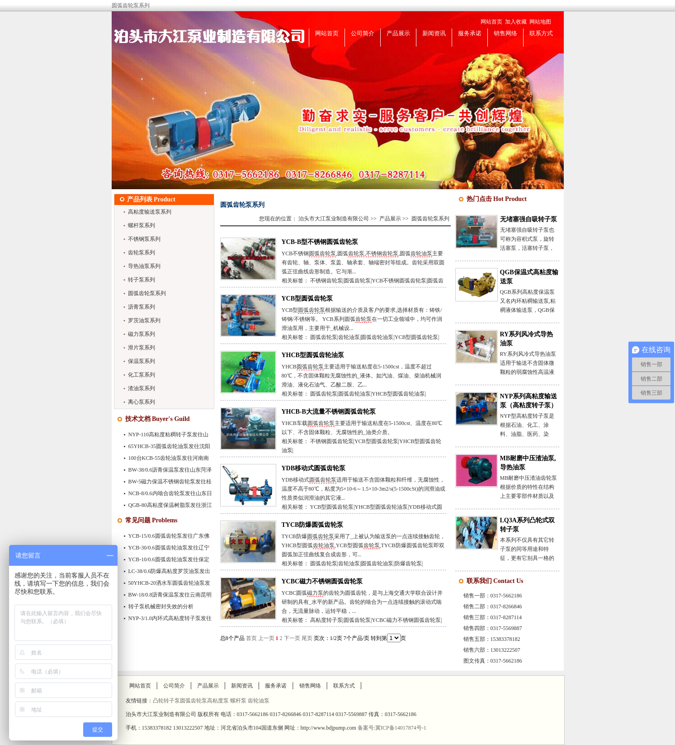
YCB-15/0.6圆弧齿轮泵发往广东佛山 (163, 538)
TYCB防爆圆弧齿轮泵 (313, 524)
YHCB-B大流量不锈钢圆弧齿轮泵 (329, 411)
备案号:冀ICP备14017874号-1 (392, 728)
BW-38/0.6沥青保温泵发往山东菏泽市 (165, 472)
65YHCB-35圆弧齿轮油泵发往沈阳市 (164, 448)
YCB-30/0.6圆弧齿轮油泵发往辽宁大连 (163, 549)
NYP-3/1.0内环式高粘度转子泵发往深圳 (165, 620)
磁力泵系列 (141, 334)
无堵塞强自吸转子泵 (528, 219)
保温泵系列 (141, 361)
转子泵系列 (141, 280)
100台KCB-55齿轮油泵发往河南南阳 (163, 460)
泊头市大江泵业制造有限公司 (333, 218)
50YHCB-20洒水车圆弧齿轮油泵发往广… (164, 585)
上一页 (266, 638)
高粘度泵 (218, 700)
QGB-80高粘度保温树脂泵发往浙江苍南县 (165, 507)
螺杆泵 (239, 700)
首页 (251, 638)
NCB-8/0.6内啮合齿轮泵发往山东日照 (165, 495)
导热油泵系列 (144, 266)
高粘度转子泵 (326, 620)
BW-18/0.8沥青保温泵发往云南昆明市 (165, 597)
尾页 (307, 638)
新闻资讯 (434, 33)
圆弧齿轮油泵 (377, 337)
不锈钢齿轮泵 (382, 253)
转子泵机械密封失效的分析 (161, 606)
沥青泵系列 (141, 307)
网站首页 (491, 22)
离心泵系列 (141, 402)
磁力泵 (315, 593)
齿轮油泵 (421, 253)
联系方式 (541, 33)
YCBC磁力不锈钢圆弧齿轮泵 (322, 581)
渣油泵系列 (141, 388)
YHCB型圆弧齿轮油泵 (313, 355)
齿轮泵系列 (141, 252)
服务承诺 (469, 33)
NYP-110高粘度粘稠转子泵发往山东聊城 (163, 436)
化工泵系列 (141, 375)
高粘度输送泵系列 (149, 212)
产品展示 (398, 33)
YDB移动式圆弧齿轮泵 (314, 468)
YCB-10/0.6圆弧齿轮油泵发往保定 (168, 559)
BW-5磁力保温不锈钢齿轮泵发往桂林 (165, 483)
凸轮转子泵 (166, 700)
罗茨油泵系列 (144, 320)
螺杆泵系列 (141, 225)
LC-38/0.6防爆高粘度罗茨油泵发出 (169, 571)
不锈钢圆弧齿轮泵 (332, 441)
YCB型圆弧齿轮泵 (307, 298)
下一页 (292, 638)
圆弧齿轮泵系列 (147, 293)
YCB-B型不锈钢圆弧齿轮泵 (320, 242)
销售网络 (505, 33)
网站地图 (540, 22)
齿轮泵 (356, 253)
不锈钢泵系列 (144, 239)
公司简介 (362, 33)
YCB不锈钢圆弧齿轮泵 (399, 280)
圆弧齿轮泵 (322, 253)
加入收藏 (516, 22)
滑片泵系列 (141, 347)
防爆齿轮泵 (408, 563)
